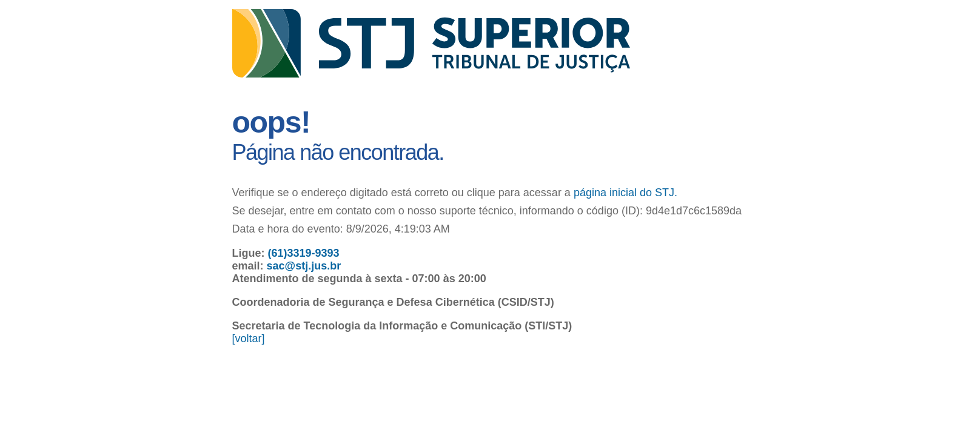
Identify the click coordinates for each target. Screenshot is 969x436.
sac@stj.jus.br (304, 266)
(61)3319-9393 (304, 253)
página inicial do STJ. (625, 193)
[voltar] (248, 338)
